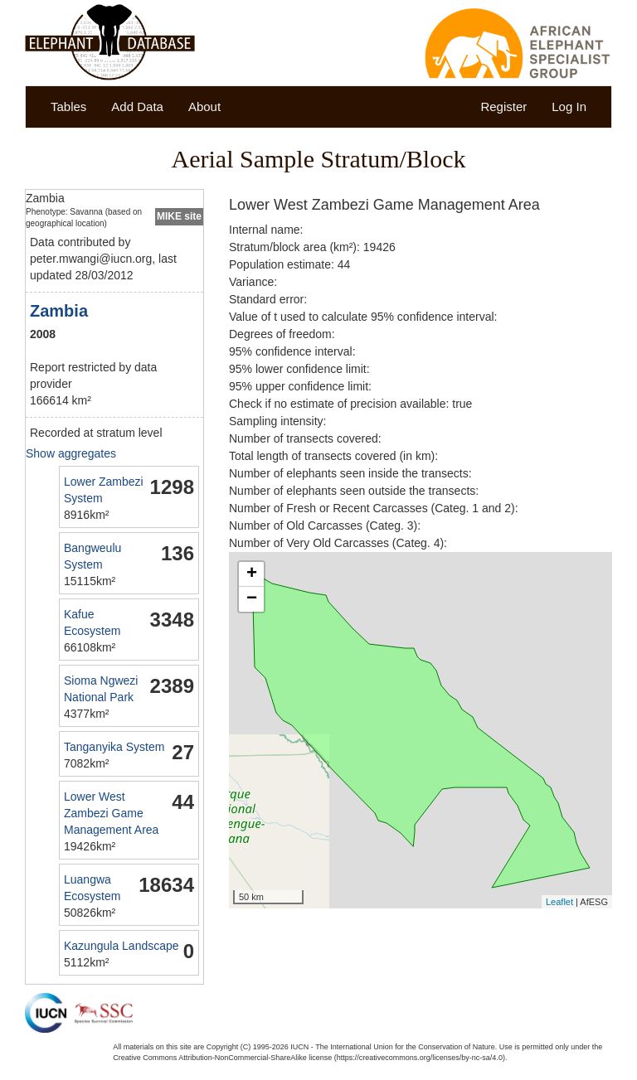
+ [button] (251, 574)
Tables (68, 106)
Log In (569, 106)
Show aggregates (71, 453)
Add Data (137, 106)
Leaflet (559, 902)
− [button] (251, 599)
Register (503, 106)
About (204, 106)
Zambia (59, 311)
